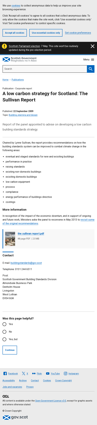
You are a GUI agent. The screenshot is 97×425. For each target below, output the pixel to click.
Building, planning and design (23, 115)
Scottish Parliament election (24, 46)
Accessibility (9, 380)
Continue (10, 350)
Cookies (47, 380)
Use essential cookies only (46, 33)
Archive (23, 380)
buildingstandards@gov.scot (26, 262)
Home (6, 79)
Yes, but (13, 339)
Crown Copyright (63, 380)
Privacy (30, 387)
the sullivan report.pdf (31, 233)
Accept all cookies (14, 33)
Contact (35, 380)
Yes (11, 324)
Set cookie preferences (78, 32)
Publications (18, 79)
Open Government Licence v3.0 (50, 400)
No (10, 331)
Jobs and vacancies (12, 387)
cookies (16, 5)
